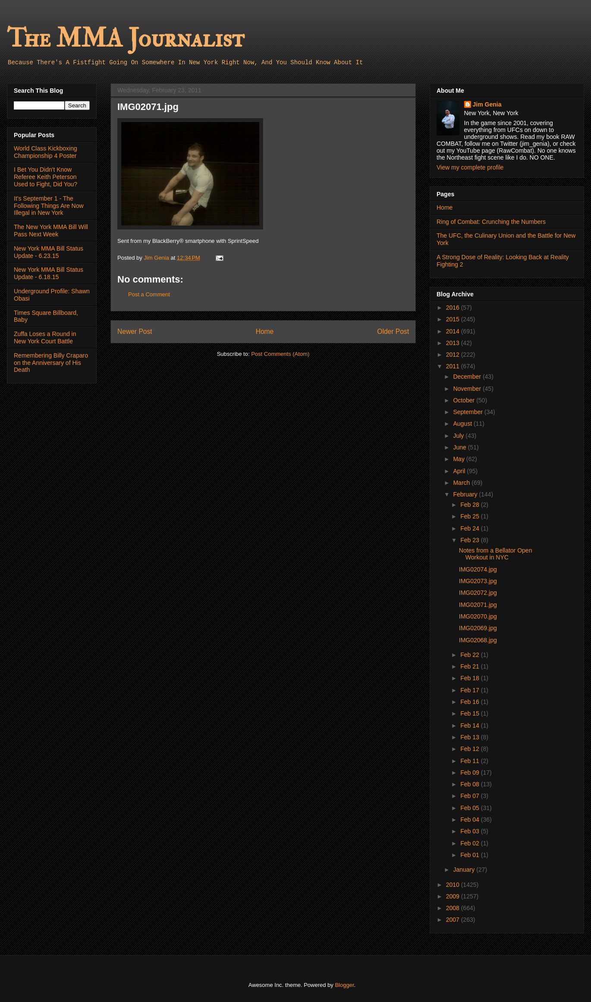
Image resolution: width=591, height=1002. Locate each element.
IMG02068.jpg (478, 640)
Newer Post (134, 331)
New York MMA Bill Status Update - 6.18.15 (48, 273)
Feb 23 (470, 540)
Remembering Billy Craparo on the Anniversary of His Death (51, 363)
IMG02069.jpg (478, 628)
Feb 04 (470, 819)
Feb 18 (470, 678)
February (466, 494)
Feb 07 (470, 795)
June (460, 447)
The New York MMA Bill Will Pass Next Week (51, 230)
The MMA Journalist (125, 38)
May (459, 458)
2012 (453, 354)
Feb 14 (470, 725)
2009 (453, 896)
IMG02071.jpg (478, 604)
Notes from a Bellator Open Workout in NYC (495, 554)
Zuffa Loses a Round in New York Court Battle (45, 337)
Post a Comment (149, 294)
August (463, 423)
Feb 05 (470, 807)
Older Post (393, 331)
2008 (453, 908)
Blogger (344, 985)
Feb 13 (470, 737)
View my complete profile (470, 167)
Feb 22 (470, 654)
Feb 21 (470, 666)
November (467, 388)
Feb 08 (470, 784)
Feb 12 (470, 748)
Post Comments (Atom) (280, 354)
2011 (453, 366)
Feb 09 (470, 772)
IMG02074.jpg (478, 569)
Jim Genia (487, 104)
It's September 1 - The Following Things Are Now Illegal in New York (49, 206)
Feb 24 (470, 528)
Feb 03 (470, 831)
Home (265, 331)
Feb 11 (470, 760)
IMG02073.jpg (478, 581)
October (464, 400)
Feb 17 (470, 690)
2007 (453, 919)
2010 (453, 884)
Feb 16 (470, 701)
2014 (453, 331)
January (464, 869)
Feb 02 (470, 843)
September (468, 411)
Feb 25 (470, 516)
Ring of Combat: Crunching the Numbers (491, 221)
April (460, 471)
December (467, 376)
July (459, 435)
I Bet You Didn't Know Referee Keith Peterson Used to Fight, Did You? (45, 177)
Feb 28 (470, 504)
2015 (453, 319)
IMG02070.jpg (478, 616)
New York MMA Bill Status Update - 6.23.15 (48, 252)
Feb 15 (470, 713)
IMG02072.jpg (478, 592)
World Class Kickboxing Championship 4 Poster (45, 152)
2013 (453, 342)
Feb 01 (470, 854)
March (462, 482)
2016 (453, 307)
